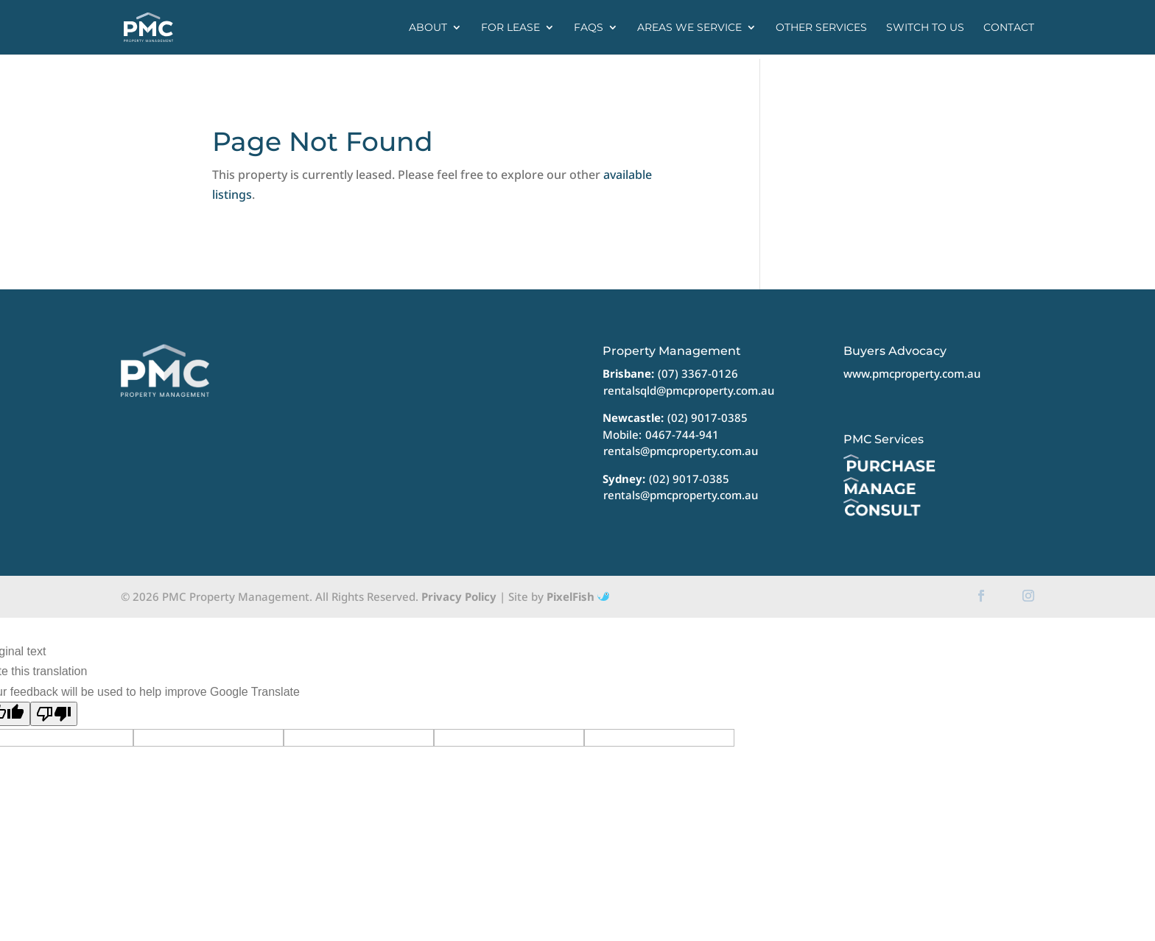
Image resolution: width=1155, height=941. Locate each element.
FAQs (588, 28)
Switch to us (925, 28)
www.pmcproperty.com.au (911, 373)
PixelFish (578, 596)
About (428, 28)
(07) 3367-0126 (698, 373)
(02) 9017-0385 (707, 417)
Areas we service (689, 28)
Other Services (821, 28)
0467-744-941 (682, 434)
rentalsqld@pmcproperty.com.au (688, 390)
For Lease (510, 28)
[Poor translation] (53, 714)
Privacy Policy (458, 596)
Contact (1008, 28)
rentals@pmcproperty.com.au (680, 450)
